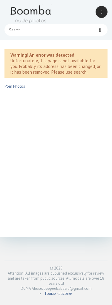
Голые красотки (58, 293)
